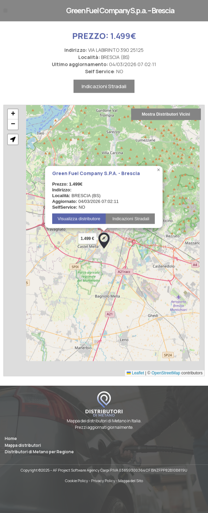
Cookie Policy (76, 480)
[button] (5, 10)
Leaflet (135, 385)
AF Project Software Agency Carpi (81, 470)
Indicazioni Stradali (104, 98)
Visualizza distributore (79, 231)
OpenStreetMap (165, 385)
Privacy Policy (103, 480)
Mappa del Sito (130, 480)
